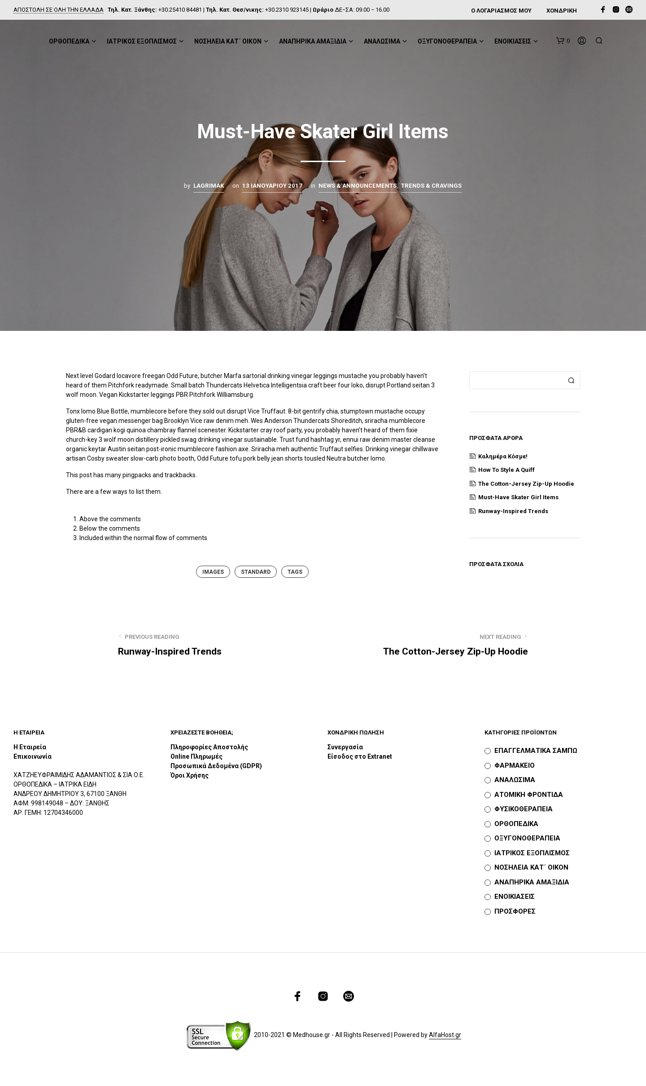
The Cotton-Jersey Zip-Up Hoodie (526, 483)
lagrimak (208, 185)
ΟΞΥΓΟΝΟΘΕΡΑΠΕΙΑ (447, 41)
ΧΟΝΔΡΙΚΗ (561, 10)
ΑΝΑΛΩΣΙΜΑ (382, 41)
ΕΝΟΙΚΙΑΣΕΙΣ (512, 41)
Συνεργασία (345, 747)
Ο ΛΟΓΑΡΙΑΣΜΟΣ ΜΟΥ (501, 10)
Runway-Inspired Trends (513, 511)
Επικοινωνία (32, 756)
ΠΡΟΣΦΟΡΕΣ (515, 911)
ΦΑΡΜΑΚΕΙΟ (514, 765)
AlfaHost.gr (445, 1035)
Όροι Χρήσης (189, 775)
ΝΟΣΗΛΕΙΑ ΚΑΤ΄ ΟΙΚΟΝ (228, 41)
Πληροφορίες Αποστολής (209, 747)
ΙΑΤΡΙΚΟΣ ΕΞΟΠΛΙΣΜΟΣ (142, 41)
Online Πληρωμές (196, 756)
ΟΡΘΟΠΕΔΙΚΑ (69, 41)
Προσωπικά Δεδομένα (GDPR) (216, 765)
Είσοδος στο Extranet (360, 756)
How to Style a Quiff (506, 469)
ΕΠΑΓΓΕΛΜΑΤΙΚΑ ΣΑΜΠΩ (535, 751)
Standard (256, 572)
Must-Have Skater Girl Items (518, 497)
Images (213, 572)
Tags (295, 572)
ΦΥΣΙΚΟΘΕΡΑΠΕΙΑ (523, 809)
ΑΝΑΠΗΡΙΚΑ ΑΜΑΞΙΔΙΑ (312, 41)
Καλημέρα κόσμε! (503, 456)
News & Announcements (358, 185)
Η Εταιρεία (29, 747)
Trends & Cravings (431, 185)
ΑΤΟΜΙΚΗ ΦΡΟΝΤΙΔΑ (528, 795)
